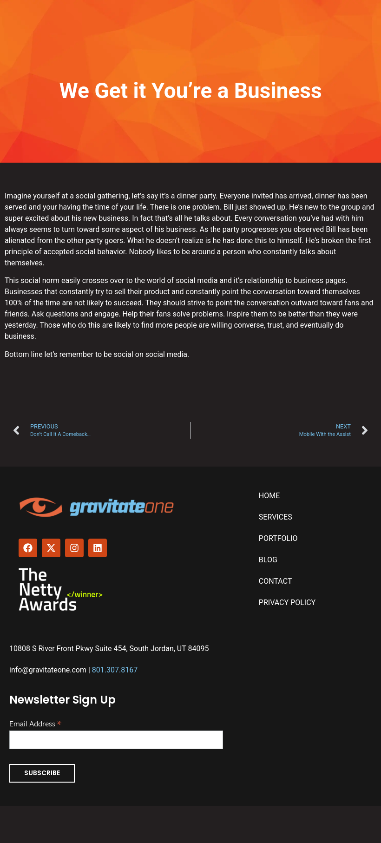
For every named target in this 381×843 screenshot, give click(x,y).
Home (269, 495)
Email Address (35, 722)
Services (275, 517)
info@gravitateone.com (47, 669)
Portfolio (278, 538)
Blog (268, 559)
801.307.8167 (115, 669)
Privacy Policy (287, 602)
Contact (275, 581)
